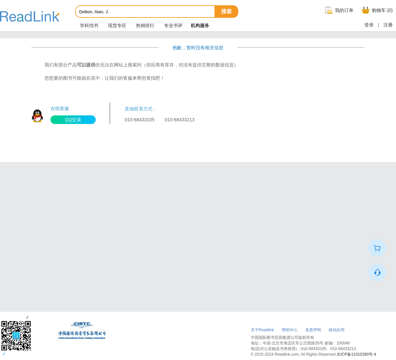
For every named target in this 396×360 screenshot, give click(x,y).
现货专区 (116, 25)
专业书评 (172, 25)
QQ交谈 (73, 119)
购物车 (376, 10)
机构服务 (200, 25)
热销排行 (144, 25)
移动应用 (337, 330)
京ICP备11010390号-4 (356, 354)
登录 (369, 24)
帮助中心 (290, 330)
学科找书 (88, 25)
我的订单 (338, 10)
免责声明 (313, 330)
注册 (388, 24)
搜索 (226, 11)
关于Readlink (262, 330)
